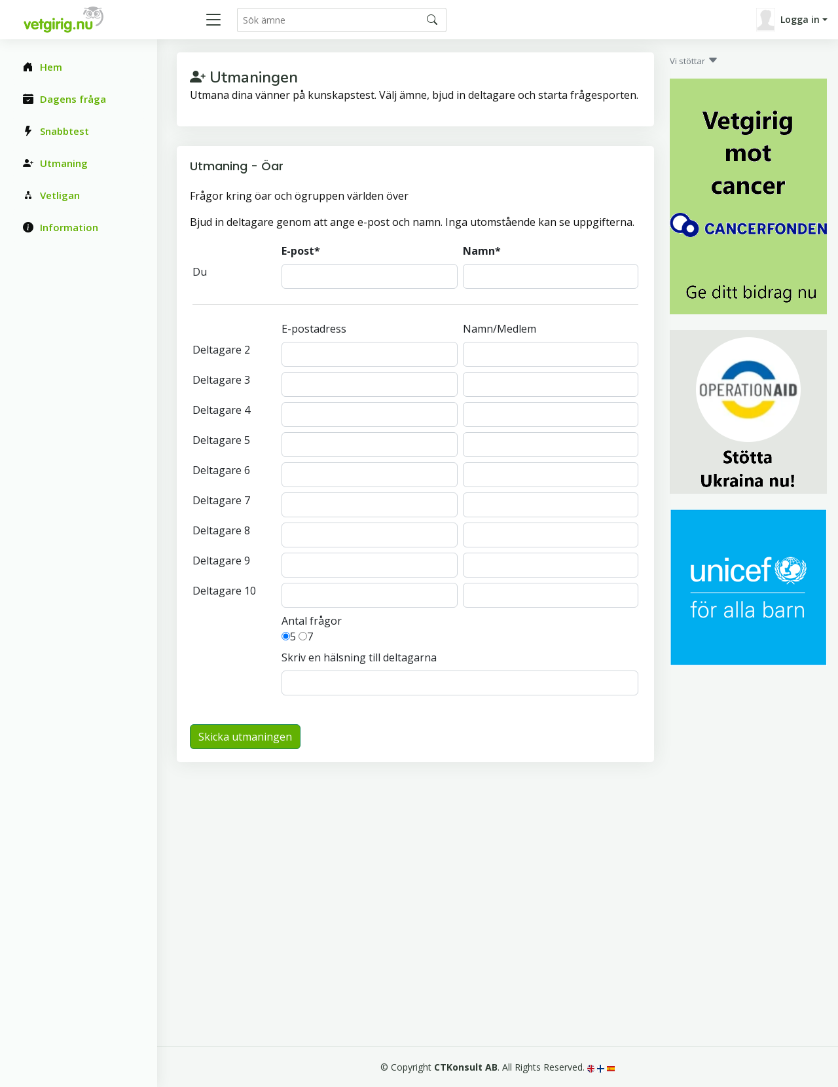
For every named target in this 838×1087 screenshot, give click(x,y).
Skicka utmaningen (245, 736)
